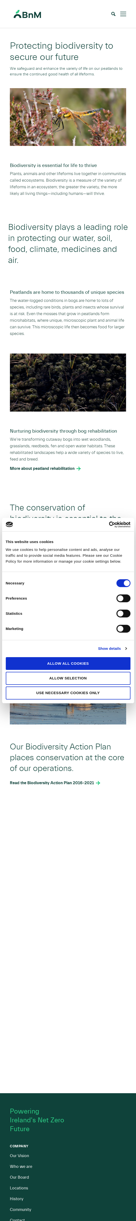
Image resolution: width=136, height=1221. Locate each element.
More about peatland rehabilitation (42, 468)
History (16, 1199)
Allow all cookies (68, 663)
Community (20, 1209)
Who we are (21, 1166)
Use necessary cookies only (68, 693)
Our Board (19, 1177)
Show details (109, 648)
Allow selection (68, 678)
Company (19, 1146)
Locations (19, 1188)
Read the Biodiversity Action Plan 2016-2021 (52, 783)
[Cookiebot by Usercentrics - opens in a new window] (108, 524)
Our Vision (19, 1155)
